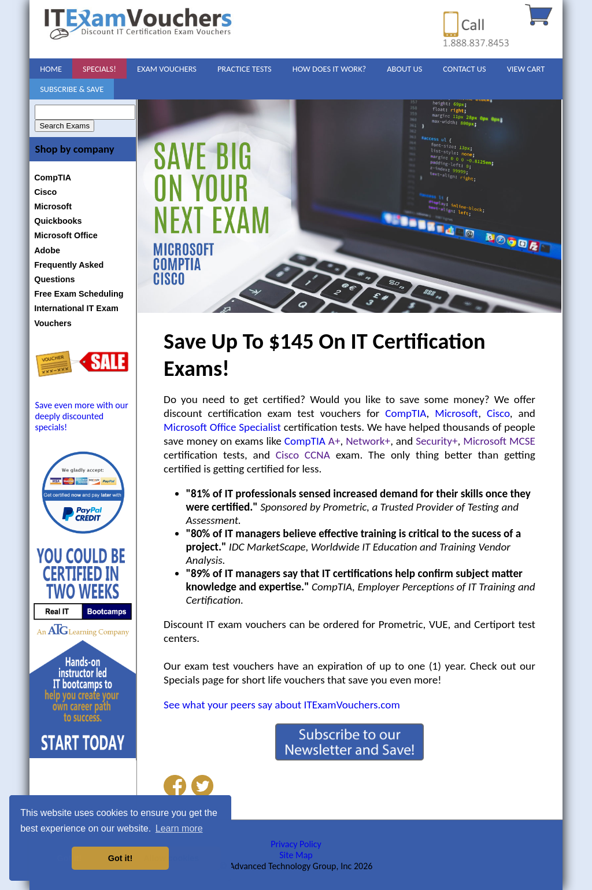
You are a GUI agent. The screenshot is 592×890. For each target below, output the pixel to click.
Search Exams (64, 125)
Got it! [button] (120, 858)
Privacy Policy (296, 844)
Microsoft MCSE (499, 441)
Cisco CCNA (303, 454)
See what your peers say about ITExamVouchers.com (282, 704)
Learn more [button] (179, 828)
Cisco (45, 192)
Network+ (368, 441)
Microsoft (53, 206)
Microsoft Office (66, 235)
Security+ (436, 441)
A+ (334, 441)
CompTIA (52, 177)
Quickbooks (58, 221)
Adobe (47, 250)
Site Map (296, 855)
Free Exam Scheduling (78, 293)
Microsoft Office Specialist (222, 427)
